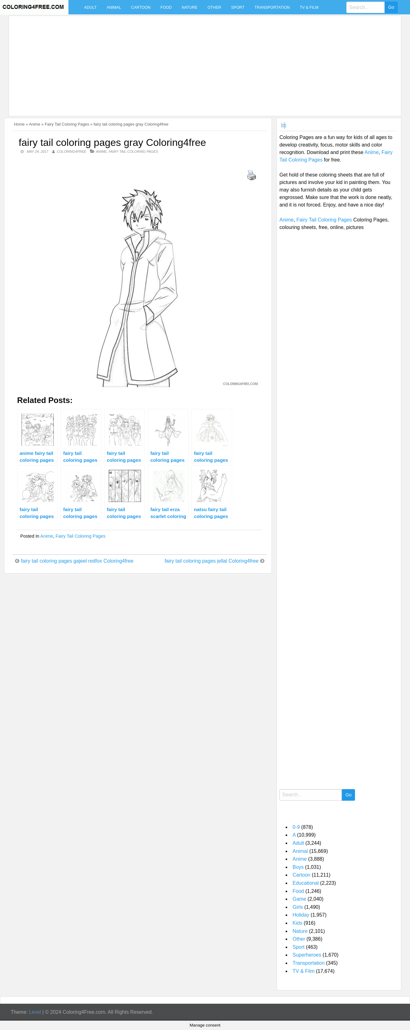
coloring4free (71, 151)
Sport (238, 7)
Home (19, 124)
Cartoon (141, 7)
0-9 (296, 827)
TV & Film (309, 7)
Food (166, 7)
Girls (297, 907)
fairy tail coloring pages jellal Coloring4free (212, 561)
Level (35, 1012)
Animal (114, 7)
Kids (297, 923)
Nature (190, 7)
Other (214, 7)
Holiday (300, 915)
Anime (34, 124)
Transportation (272, 7)
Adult (90, 7)
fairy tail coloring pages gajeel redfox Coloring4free (77, 561)
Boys (298, 867)
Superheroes (306, 955)
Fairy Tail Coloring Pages (67, 124)
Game (299, 899)
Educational (305, 883)
